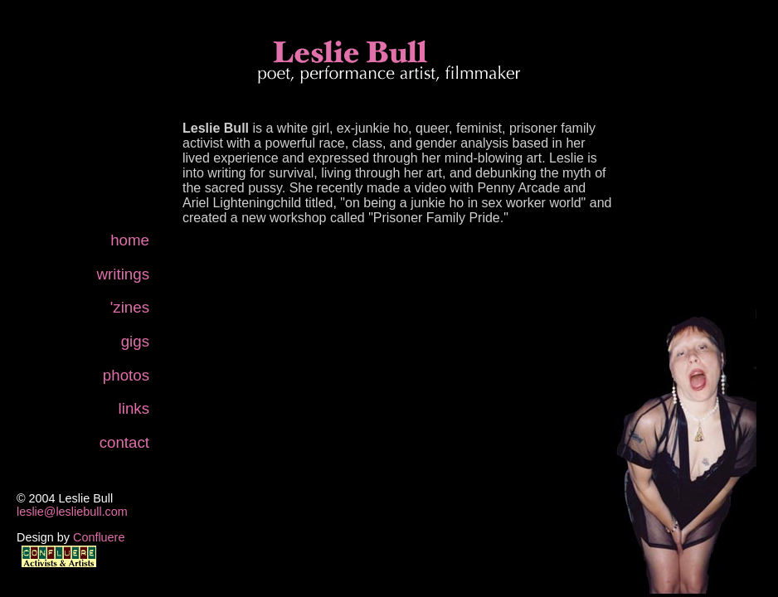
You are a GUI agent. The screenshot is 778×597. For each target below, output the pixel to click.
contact (124, 442)
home (129, 240)
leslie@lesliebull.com (72, 511)
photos (126, 375)
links (134, 408)
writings (123, 274)
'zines (129, 307)
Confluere (98, 537)
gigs (135, 341)
